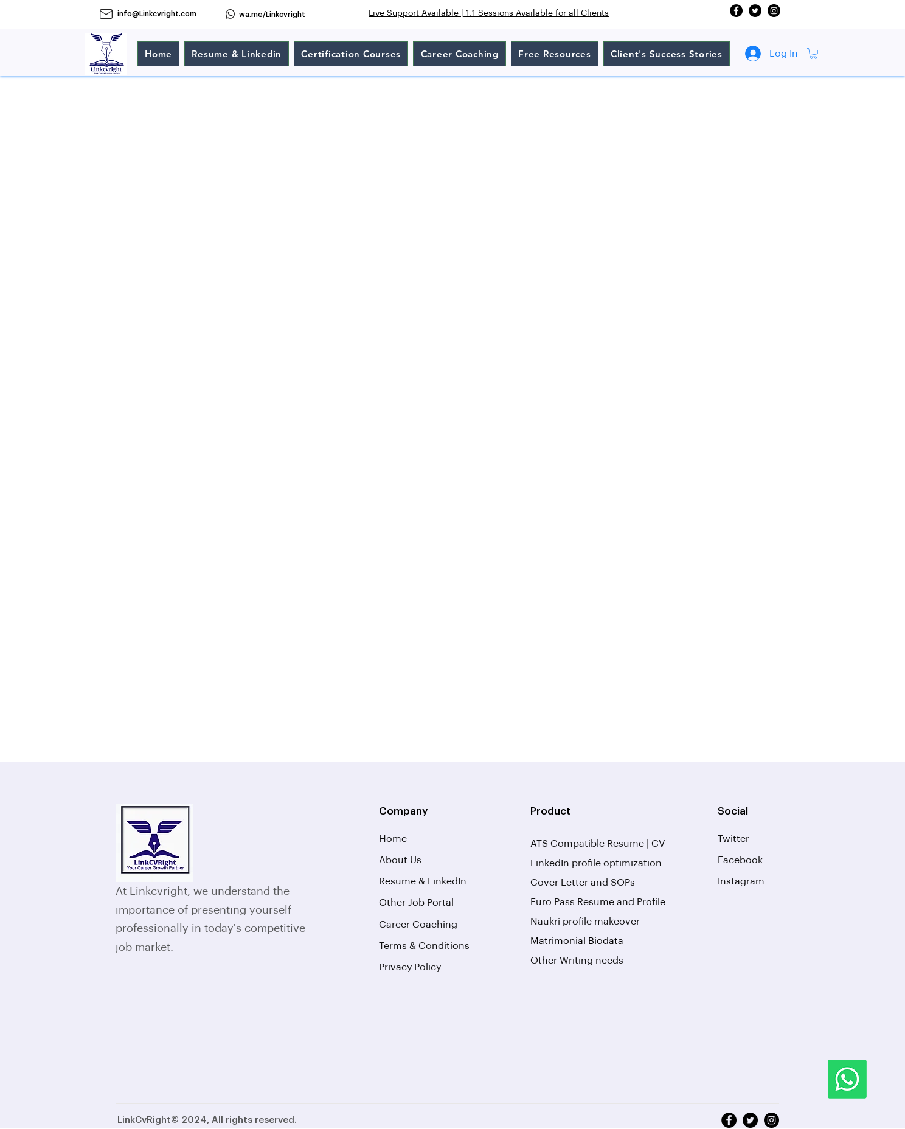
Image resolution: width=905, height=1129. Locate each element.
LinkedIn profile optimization (596, 863)
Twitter (733, 839)
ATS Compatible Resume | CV (598, 844)
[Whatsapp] (847, 1079)
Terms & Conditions (424, 946)
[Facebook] (736, 10)
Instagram (741, 881)
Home (393, 839)
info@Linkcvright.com (156, 14)
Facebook (740, 860)
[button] (813, 53)
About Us (400, 860)
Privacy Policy (410, 967)
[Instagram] (774, 10)
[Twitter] (755, 10)
